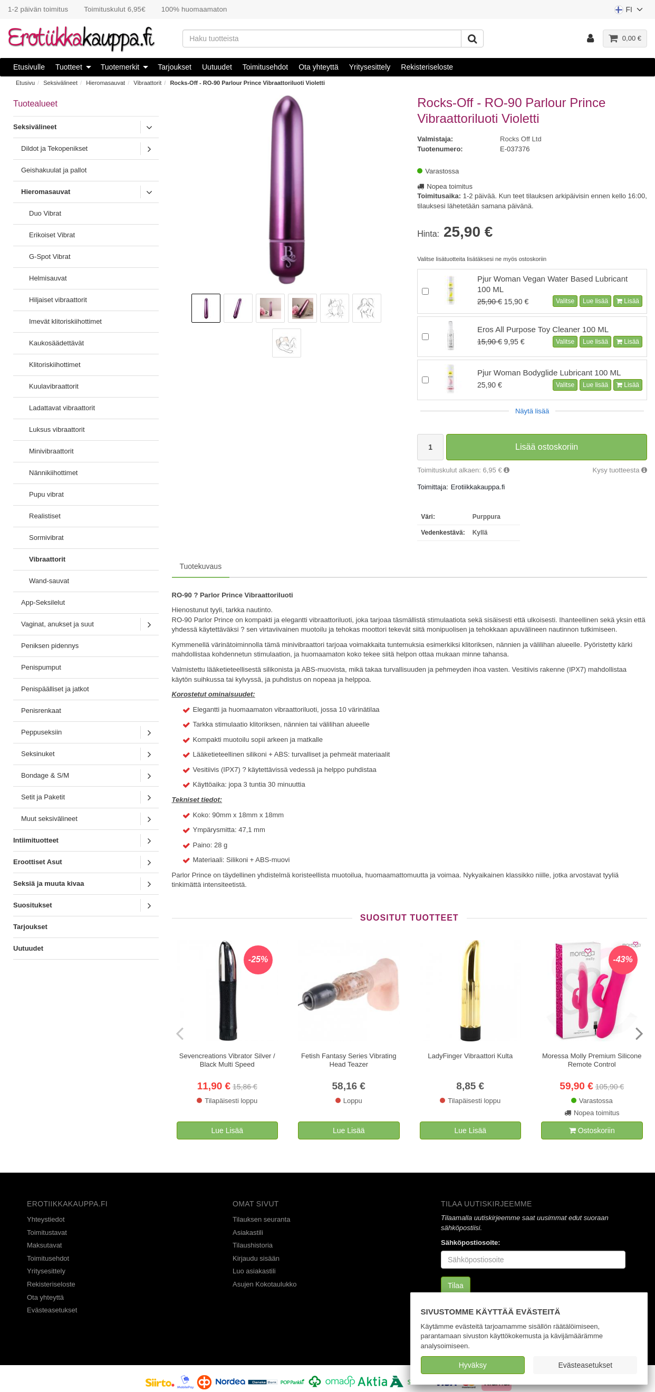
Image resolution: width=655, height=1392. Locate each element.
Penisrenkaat (41, 710)
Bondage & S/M (45, 775)
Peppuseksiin (41, 732)
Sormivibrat (46, 538)
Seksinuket (38, 754)
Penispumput (41, 667)
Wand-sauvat (49, 581)
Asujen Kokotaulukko (264, 1284)
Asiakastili (248, 1232)
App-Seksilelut (43, 602)
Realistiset (45, 516)
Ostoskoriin (592, 1130)
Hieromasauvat (105, 83)
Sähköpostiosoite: (470, 1242)
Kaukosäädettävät (56, 343)
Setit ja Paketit (43, 797)
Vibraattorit (147, 83)
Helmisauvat (48, 278)
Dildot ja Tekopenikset (54, 148)
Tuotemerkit (120, 67)
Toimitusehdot (265, 67)
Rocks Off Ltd (521, 139)
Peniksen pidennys (50, 646)
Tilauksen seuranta (261, 1219)
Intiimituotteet (36, 840)
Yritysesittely (370, 67)
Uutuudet (217, 67)
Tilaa (456, 1285)
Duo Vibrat (45, 213)
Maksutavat (44, 1245)
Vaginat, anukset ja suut (57, 624)
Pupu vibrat (46, 494)
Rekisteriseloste (427, 67)
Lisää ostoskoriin (546, 446)
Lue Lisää (227, 1130)
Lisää (628, 301)
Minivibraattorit (51, 451)
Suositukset (32, 905)
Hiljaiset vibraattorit (58, 300)
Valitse (565, 301)
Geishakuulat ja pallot (53, 170)
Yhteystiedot (46, 1219)
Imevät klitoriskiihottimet (65, 321)
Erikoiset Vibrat (52, 235)
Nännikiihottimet (53, 473)
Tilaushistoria (253, 1245)
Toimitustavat (47, 1232)
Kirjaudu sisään (256, 1258)
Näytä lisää (532, 411)
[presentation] (181, 1033)
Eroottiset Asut (37, 862)
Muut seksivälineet (49, 819)
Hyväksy (473, 1365)
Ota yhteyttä (318, 67)
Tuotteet (68, 67)
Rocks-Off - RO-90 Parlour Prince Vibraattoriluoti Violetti (247, 83)
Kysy (619, 470)
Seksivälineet (60, 83)
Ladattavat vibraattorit (62, 408)
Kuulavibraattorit (54, 386)
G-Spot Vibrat (50, 256)
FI (629, 12)
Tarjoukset (174, 67)
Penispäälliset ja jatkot (55, 689)
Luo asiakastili (254, 1271)
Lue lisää (595, 301)
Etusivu (25, 83)
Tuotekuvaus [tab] (201, 566)
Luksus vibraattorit (57, 429)
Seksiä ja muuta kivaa (48, 883)
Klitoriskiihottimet (55, 365)
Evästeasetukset (585, 1365)
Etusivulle (29, 67)
